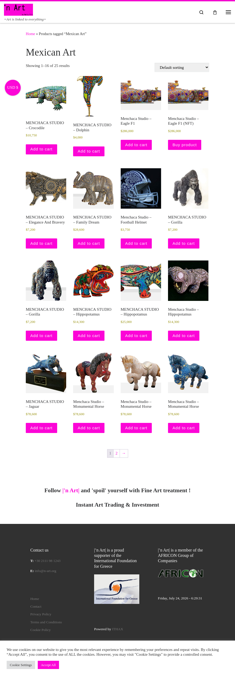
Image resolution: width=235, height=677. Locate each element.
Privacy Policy (40, 614)
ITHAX (117, 629)
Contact (35, 606)
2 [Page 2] (117, 453)
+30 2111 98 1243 (48, 561)
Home (30, 34)
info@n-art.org (45, 571)
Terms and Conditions (46, 622)
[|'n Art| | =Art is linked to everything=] (18, 9)
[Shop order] (181, 67)
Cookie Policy (40, 630)
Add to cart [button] (41, 149)
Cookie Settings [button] (21, 665)
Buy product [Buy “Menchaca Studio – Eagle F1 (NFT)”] (185, 144)
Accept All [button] (48, 665)
